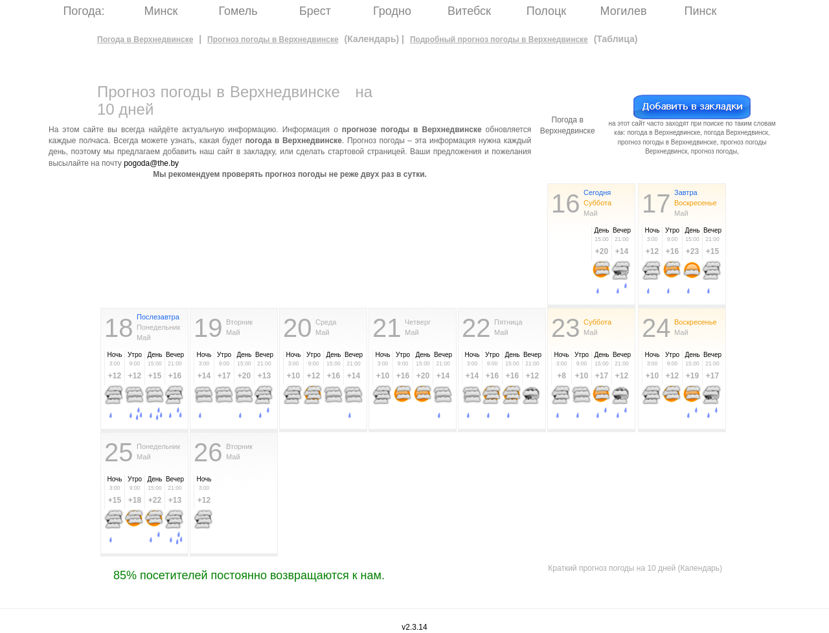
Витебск (469, 11)
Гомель (237, 11)
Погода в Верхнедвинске (145, 39)
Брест (315, 11)
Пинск (701, 11)
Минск (161, 11)
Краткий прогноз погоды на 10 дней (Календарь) (635, 568)
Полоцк (546, 11)
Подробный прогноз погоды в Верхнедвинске (499, 39)
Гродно (392, 11)
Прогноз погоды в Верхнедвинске (273, 39)
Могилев (623, 11)
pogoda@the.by (151, 163)
